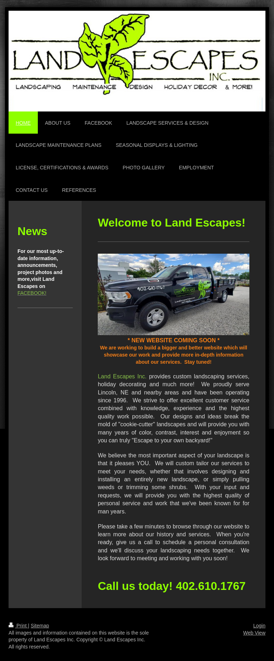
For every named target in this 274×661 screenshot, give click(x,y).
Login (259, 625)
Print (18, 625)
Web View (254, 633)
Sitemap (40, 625)
